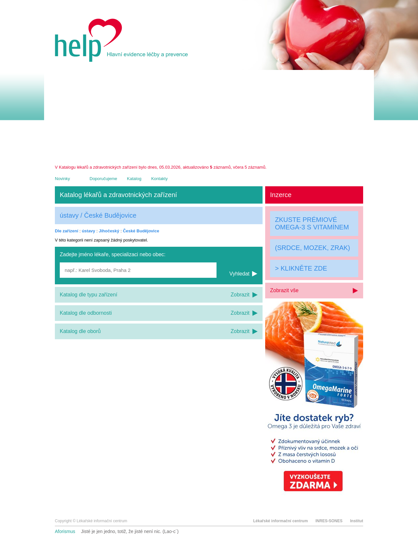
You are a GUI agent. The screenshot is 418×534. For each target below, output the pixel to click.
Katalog (134, 178)
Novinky (62, 178)
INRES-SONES (329, 521)
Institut (356, 521)
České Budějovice (141, 230)
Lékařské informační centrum (280, 521)
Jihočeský (109, 230)
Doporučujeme (103, 178)
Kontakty (159, 178)
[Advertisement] (209, 115)
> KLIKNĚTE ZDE (301, 268)
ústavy (88, 230)
